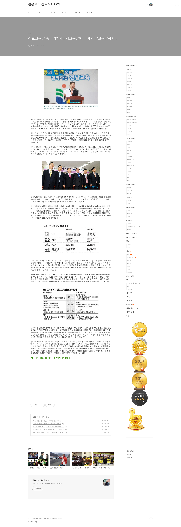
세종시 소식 (130, 312)
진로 (128, 217)
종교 (127, 241)
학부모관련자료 (131, 116)
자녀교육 (129, 132)
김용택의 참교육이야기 (44, 4)
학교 (128, 154)
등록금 (129, 135)
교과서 (129, 163)
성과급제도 (130, 79)
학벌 (128, 178)
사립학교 (129, 169)
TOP (151, 519)
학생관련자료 (130, 94)
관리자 (89, 13)
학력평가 (129, 151)
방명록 (77, 13)
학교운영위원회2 (132, 123)
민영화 (129, 260)
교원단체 (129, 197)
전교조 (129, 201)
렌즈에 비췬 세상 (131, 237)
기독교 (129, 244)
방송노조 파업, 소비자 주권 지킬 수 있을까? (48, 429)
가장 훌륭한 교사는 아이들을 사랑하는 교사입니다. (48, 483)
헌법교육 (129, 289)
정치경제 (129, 297)
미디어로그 (51, 13)
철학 (128, 211)
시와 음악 (129, 293)
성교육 (129, 91)
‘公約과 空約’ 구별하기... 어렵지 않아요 (47, 424)
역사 (128, 269)
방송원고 (129, 230)
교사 (128, 148)
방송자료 (129, 220)
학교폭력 (129, 101)
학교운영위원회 (131, 120)
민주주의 (130, 304)
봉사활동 (129, 157)
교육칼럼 (129, 142)
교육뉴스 (129, 224)
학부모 (129, 145)
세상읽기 (129, 272)
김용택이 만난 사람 (132, 308)
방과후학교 (130, 166)
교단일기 (129, 172)
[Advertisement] (70, 381)
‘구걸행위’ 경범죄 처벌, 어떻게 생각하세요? (48, 432)
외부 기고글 (130, 276)
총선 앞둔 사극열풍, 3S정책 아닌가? (46, 421)
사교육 (129, 126)
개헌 (128, 286)
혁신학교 (129, 82)
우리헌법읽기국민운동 (133, 283)
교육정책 (129, 69)
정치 (34, 417)
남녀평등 (129, 107)
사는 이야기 (131, 257)
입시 (128, 113)
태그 (38, 13)
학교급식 (129, 104)
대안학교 (129, 194)
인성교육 (129, 214)
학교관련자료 (130, 184)
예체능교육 (130, 160)
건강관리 (129, 301)
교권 (128, 175)
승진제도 (129, 73)
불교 (128, 247)
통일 (127, 316)
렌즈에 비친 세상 (131, 233)
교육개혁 (129, 88)
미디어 (129, 263)
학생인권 (129, 110)
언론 (128, 181)
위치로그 (65, 13)
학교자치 (129, 85)
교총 (128, 204)
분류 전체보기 (131, 65)
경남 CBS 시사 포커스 (133, 227)
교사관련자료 (130, 138)
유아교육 (129, 191)
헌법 (127, 280)
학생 (128, 98)
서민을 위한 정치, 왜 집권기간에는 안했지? (48, 427)
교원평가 (129, 76)
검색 (145, 4)
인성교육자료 (130, 207)
